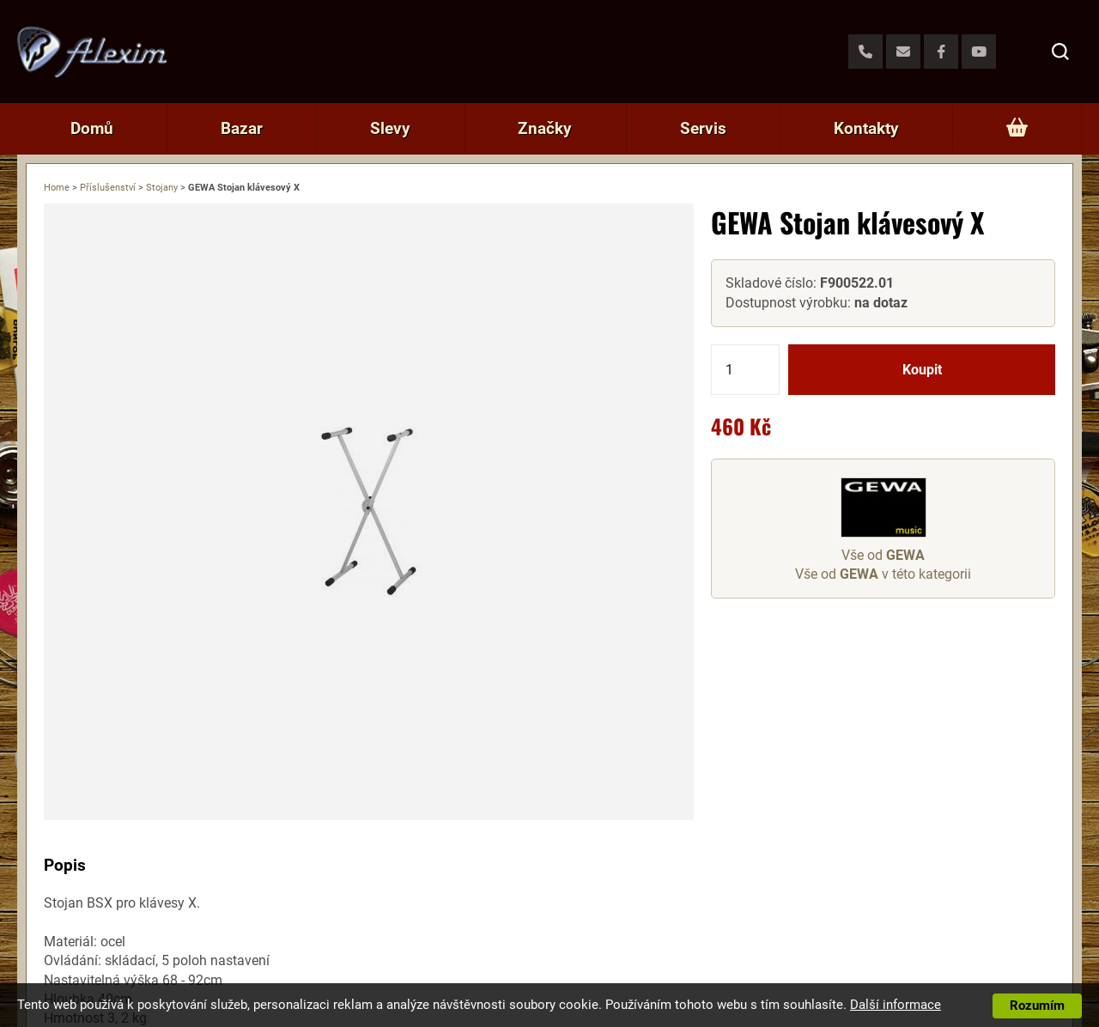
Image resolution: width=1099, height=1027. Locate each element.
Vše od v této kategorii (883, 574)
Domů (91, 128)
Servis (703, 128)
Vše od (883, 555)
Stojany (162, 187)
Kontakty (866, 128)
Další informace (895, 1004)
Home (57, 187)
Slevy (390, 128)
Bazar (242, 128)
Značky (545, 128)
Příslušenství (108, 187)
